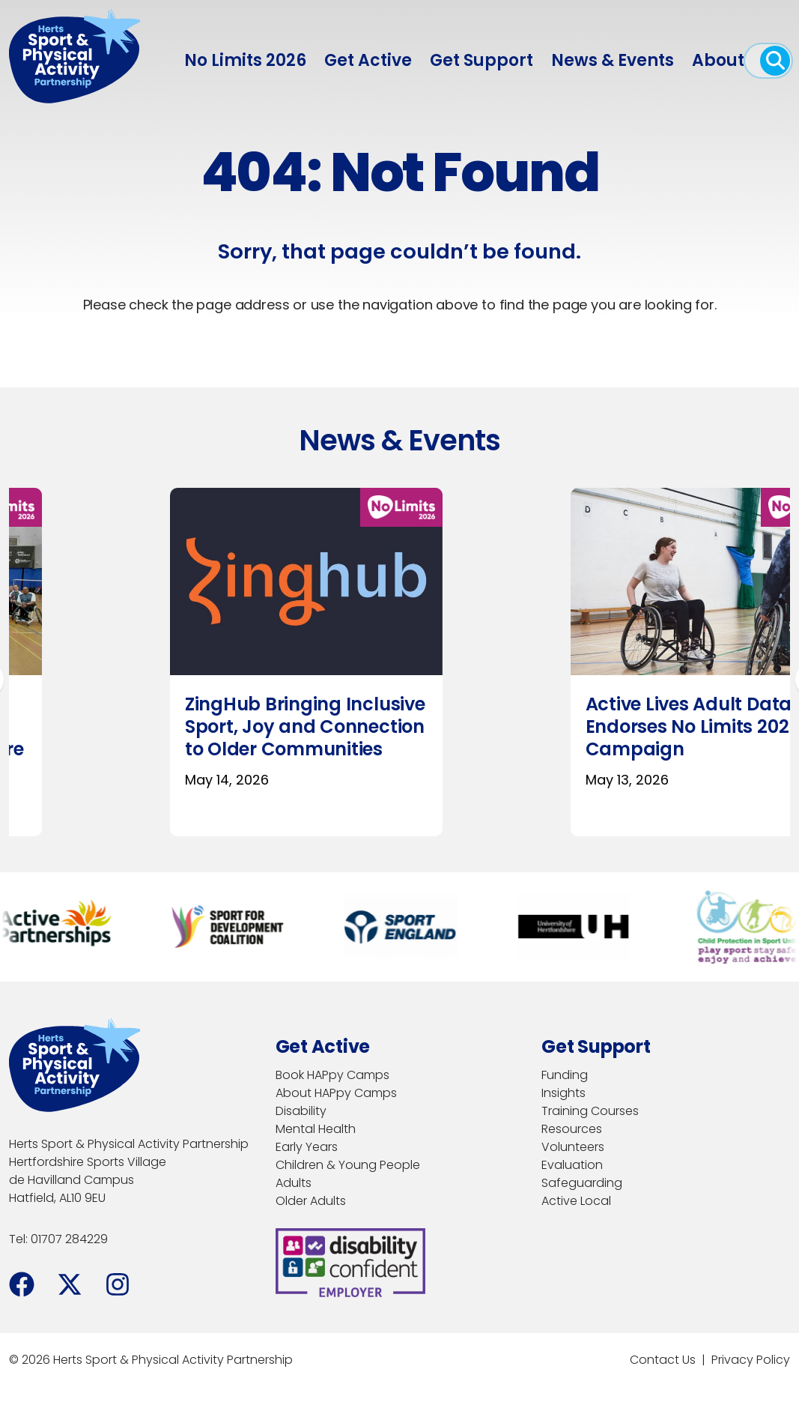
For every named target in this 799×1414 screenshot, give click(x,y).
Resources (571, 1128)
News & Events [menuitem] (612, 60)
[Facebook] (21, 1284)
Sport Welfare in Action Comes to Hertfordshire (129, 715)
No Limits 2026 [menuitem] (245, 60)
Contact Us (663, 1359)
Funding (564, 1075)
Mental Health (316, 1128)
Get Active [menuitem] (368, 60)
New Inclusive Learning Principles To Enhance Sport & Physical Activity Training (535, 738)
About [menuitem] (718, 60)
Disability (301, 1111)
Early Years (307, 1146)
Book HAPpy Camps (332, 1075)
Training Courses (590, 1111)
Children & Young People (348, 1164)
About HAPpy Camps (336, 1093)
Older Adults (311, 1200)
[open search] (775, 61)
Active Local (576, 1200)
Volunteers (572, 1146)
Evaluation (572, 1164)
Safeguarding (581, 1182)
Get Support (481, 60)
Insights (563, 1093)
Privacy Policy (750, 1359)
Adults (294, 1182)
